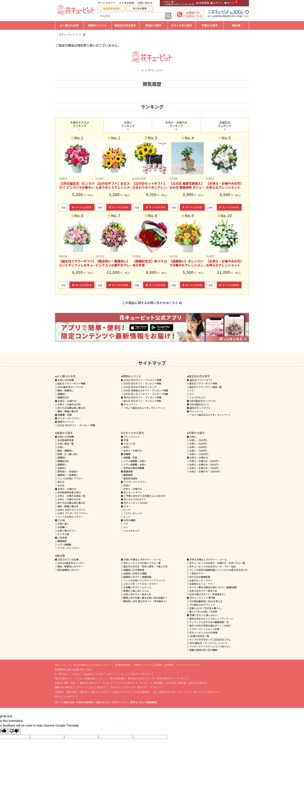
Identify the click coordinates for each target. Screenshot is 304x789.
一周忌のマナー (197, 573)
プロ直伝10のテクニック (202, 604)
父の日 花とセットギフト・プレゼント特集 (145, 393)
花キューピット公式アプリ (206, 692)
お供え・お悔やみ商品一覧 (71, 495)
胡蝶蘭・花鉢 (63, 414)
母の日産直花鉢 (117, 678)
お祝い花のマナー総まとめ (137, 594)
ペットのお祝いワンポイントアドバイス (144, 580)
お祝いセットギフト (99, 692)
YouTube (99, 674)
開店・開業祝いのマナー (70, 566)
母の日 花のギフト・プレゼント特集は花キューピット (81, 678)
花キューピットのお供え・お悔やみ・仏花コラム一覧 (217, 562)
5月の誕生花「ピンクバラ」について (208, 643)
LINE (108, 674)
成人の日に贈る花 (197, 683)
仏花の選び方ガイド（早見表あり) (207, 594)
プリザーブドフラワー (68, 418)
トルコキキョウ (197, 397)
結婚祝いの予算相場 (133, 569)
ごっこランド (120, 674)
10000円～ (199, 454)
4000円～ (199, 443)
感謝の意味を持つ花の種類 (203, 650)
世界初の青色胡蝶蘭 (133, 468)
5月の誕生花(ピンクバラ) (70, 387)
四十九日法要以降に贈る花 (71, 407)
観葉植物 (62, 541)
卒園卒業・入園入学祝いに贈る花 (71, 692)
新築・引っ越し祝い (67, 454)
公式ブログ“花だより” (140, 674)
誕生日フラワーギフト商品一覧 (205, 387)
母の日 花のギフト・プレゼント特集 (142, 400)
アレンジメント (130, 436)
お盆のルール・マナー (200, 580)
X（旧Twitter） (62, 674)
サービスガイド (106, 3)
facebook (76, 674)
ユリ (191, 393)
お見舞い (62, 527)
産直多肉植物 (130, 478)
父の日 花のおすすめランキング (139, 387)
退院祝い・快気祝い (67, 471)
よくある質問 (126, 3)
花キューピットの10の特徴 (203, 632)
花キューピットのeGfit (134, 502)
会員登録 (202, 3)
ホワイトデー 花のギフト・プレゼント (142, 687)
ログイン (217, 3)
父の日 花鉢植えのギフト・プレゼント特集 (145, 390)
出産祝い (62, 468)
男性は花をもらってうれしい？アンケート (211, 618)
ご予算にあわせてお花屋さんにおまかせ (143, 495)
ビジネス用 (63, 534)
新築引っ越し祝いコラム (136, 590)
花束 (124, 440)
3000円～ (199, 440)
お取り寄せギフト (66, 530)
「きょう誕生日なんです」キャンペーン (144, 407)
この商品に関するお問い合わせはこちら (152, 302)
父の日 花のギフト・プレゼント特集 (76, 425)
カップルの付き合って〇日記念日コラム (210, 639)
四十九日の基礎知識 (199, 576)
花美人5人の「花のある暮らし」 (206, 608)
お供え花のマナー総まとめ (203, 590)
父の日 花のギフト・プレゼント (172, 678)
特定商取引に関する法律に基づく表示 (73, 669)
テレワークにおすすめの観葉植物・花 (209, 622)
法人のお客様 (140, 8)
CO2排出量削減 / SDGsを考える (206, 601)
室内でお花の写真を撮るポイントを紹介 (210, 625)
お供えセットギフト (122, 692)
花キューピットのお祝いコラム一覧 (142, 562)
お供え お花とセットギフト (71, 509)
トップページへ (152, 68)
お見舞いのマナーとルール (137, 587)
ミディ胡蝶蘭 (64, 544)
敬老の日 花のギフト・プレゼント (96, 683)
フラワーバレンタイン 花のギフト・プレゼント (98, 687)
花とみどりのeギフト (133, 499)
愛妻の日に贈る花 (63, 687)
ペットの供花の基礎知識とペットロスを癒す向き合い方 (218, 569)
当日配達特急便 (111, 8)
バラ (191, 390)
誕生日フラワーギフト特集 (71, 383)
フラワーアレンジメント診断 (204, 629)
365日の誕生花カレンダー (71, 562)
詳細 (63, 207)
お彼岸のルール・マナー (202, 583)
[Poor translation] (14, 731)
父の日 (60, 485)
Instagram (87, 674)
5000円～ (199, 447)
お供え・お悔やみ (67, 400)
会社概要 (168, 665)
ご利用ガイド (139, 665)
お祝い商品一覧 (65, 443)
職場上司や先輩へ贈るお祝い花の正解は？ (145, 597)
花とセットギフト (131, 492)
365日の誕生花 (142, 692)
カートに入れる (82, 207)
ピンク (126, 509)
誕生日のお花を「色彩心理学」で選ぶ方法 (145, 566)
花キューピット (62, 665)
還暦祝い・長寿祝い (67, 474)
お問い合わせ (145, 3)
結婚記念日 (63, 397)
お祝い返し (63, 523)
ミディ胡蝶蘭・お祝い (134, 461)
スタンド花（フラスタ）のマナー (140, 583)
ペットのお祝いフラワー (70, 478)
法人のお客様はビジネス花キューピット (92, 665)
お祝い (60, 447)
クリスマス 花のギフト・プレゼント (133, 683)
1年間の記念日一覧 (199, 636)
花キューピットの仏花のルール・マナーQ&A (212, 566)
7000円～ (199, 450)
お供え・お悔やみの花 (69, 404)
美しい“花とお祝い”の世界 (203, 611)
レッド (126, 516)
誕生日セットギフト (199, 407)
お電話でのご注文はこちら (192, 14)
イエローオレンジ (132, 513)
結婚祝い (62, 464)
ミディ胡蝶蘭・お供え (134, 464)
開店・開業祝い (65, 390)
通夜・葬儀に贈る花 (67, 411)
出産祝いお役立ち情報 (135, 573)
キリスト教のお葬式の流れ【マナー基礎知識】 (213, 587)
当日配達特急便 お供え (69, 492)
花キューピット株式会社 (143, 702)
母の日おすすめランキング (141, 678)
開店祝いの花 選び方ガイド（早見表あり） (145, 601)
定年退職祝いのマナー (69, 569)
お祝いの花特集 (66, 380)
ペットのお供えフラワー (70, 516)
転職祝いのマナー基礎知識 (137, 576)
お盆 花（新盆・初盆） (66, 683)
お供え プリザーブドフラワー (72, 513)
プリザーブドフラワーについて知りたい (210, 646)
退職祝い (62, 393)
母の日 (60, 481)
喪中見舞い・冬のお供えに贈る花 (170, 683)
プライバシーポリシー (186, 665)
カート (229, 3)
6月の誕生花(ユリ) (198, 404)
